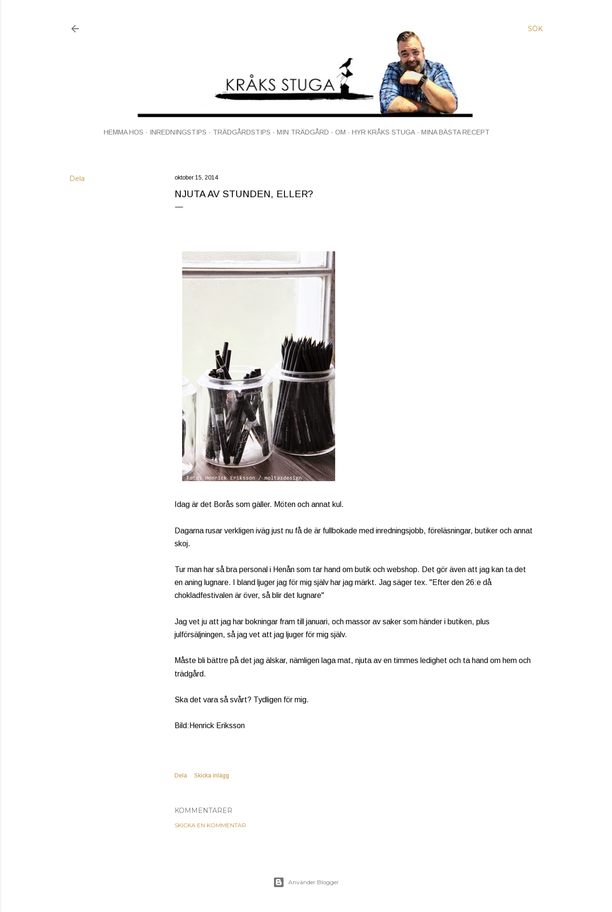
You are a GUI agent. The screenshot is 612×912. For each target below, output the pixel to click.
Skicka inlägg (211, 775)
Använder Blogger (306, 882)
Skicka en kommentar (210, 825)
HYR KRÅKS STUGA (383, 132)
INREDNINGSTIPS (178, 132)
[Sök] (535, 28)
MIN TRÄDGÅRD (303, 132)
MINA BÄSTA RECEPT (455, 132)
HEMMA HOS (123, 132)
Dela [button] (77, 178)
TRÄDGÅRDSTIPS (242, 132)
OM (340, 132)
